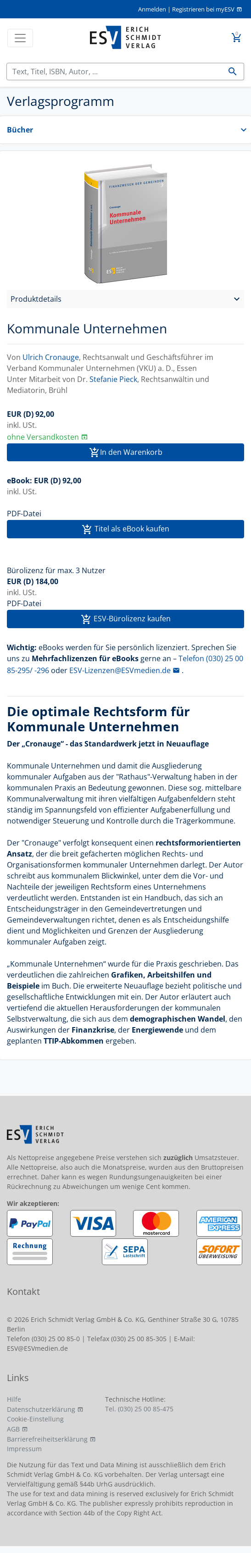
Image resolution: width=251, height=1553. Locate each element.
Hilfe (14, 1399)
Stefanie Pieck (113, 379)
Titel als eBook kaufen (125, 529)
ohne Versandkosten (43, 437)
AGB (13, 1429)
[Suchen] (114, 71)
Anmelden (152, 9)
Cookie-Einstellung (35, 1419)
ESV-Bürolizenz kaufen (126, 619)
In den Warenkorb (125, 453)
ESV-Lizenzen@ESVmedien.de (120, 670)
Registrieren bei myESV (203, 9)
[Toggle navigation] (20, 38)
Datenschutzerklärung (41, 1409)
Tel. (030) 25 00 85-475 (139, 1408)
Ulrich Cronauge (50, 357)
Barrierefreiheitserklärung (47, 1439)
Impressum (24, 1448)
